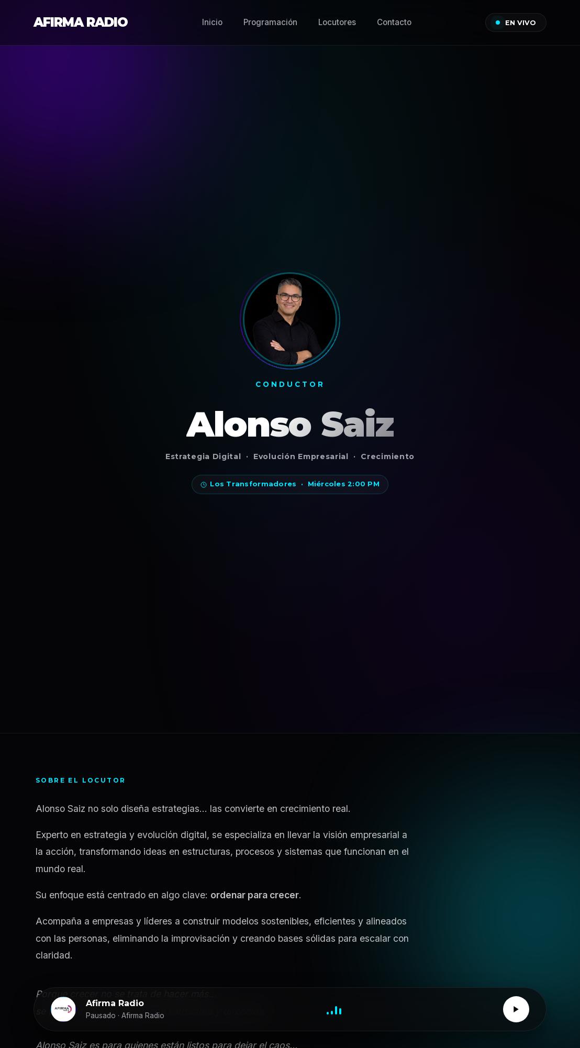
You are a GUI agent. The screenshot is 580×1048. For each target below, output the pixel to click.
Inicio (212, 22)
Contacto (394, 22)
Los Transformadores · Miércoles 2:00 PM (290, 484)
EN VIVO (516, 23)
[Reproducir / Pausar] (516, 1009)
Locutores (337, 22)
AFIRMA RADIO (81, 22)
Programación (270, 22)
